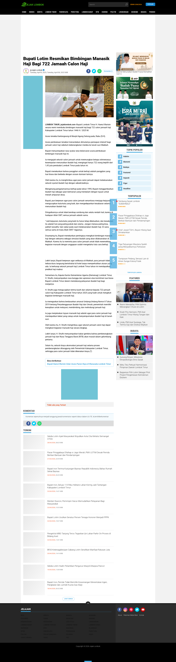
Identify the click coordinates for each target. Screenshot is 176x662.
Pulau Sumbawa (50, 634)
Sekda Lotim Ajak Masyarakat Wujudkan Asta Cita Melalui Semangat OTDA (78, 439)
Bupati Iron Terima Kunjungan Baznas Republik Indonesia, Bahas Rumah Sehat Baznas (79, 471)
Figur (125, 183)
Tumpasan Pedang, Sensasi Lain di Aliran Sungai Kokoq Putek (137, 253)
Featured (126, 172)
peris (46, 637)
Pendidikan (153, 12)
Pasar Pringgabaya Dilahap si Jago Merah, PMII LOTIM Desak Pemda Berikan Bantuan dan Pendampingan (80, 457)
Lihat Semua (68, 599)
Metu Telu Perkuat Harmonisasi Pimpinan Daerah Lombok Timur (134, 356)
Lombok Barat (87, 12)
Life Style (70, 622)
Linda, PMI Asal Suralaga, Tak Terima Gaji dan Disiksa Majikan (134, 313)
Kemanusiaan (26, 622)
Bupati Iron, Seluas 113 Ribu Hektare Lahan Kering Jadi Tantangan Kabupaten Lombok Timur (76, 490)
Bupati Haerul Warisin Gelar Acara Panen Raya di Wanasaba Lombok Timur (79, 364)
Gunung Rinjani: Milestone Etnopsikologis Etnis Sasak (131, 348)
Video (91, 634)
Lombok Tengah (50, 625)
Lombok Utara (94, 625)
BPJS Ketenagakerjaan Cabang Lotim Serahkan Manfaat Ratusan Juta (79, 552)
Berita (39, 12)
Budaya (143, 12)
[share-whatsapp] (99, 71)
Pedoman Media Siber (132, 615)
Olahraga (93, 628)
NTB (97, 12)
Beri (22, 615)
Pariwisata (63, 12)
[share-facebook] (88, 71)
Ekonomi (134, 12)
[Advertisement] (88, 33)
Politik (113, 12)
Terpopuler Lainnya (134, 262)
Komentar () (108, 71)
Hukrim (105, 12)
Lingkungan (123, 12)
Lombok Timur (50, 12)
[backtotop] (88, 603)
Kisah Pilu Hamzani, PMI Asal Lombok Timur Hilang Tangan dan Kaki (134, 304)
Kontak (145, 615)
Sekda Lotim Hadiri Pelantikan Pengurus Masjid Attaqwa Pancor (79, 569)
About (120, 615)
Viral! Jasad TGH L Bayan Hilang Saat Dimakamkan (136, 227)
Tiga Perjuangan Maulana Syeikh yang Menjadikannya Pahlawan (137, 240)
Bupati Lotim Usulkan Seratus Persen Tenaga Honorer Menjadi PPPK (78, 520)
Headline (126, 189)
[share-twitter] (94, 71)
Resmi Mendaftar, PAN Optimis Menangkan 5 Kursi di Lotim (133, 295)
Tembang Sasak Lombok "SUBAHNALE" (135, 202)
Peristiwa (75, 12)
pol (67, 637)
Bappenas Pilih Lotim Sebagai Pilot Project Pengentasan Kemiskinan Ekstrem (135, 365)
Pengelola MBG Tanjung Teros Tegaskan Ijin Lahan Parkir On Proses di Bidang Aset (77, 536)
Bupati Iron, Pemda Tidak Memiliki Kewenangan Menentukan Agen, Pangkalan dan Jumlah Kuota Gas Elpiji (80, 587)
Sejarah (126, 178)
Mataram (24, 628)
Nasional (70, 628)
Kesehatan (48, 622)
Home (24, 12)
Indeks (31, 12)
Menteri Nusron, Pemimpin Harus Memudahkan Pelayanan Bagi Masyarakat (80, 504)
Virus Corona (26, 637)
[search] (108, 4)
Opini (23, 631)
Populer (150, 4)
